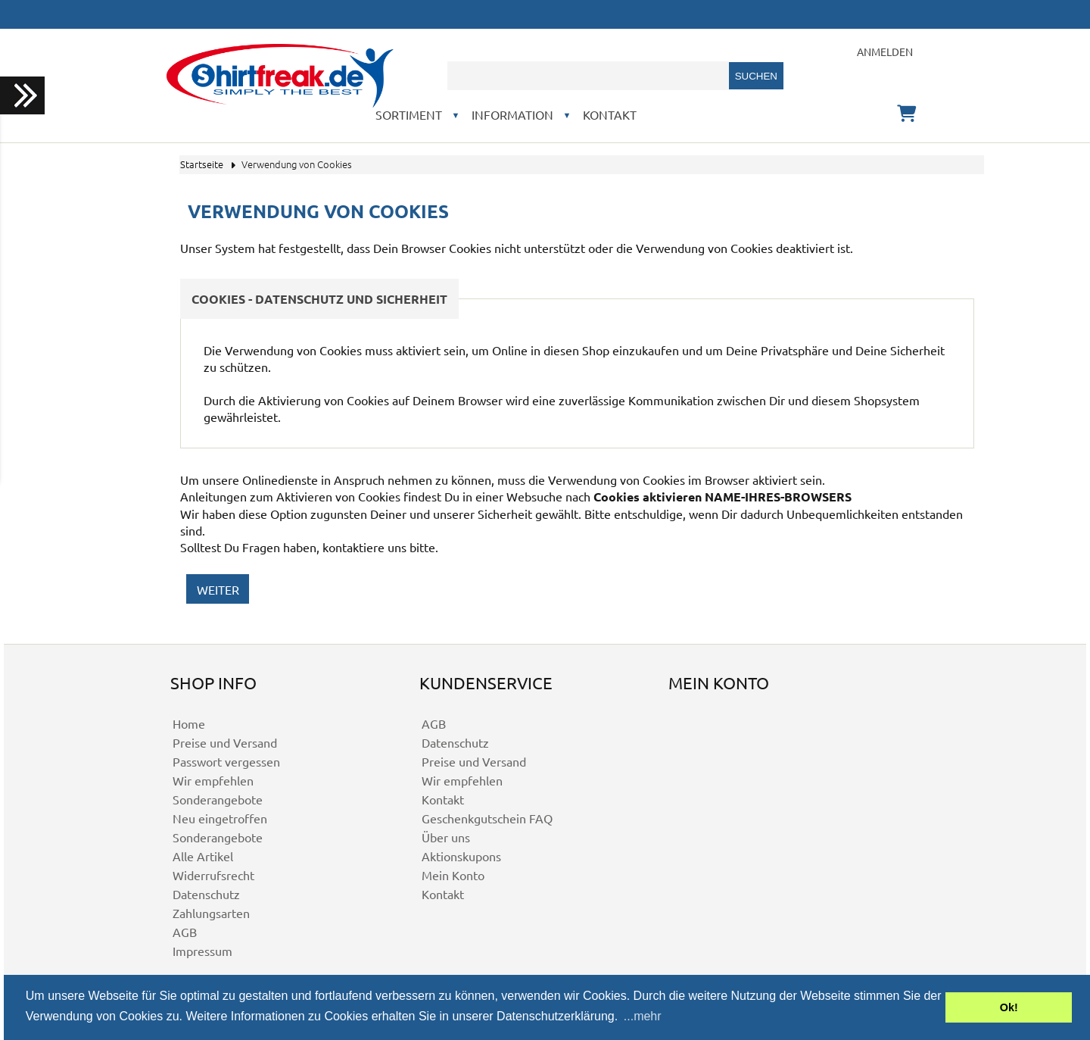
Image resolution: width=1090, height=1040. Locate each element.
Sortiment (408, 114)
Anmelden (885, 51)
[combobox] (588, 75)
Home (189, 723)
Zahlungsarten (211, 912)
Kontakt (610, 114)
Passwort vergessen (226, 761)
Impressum (202, 950)
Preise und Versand (225, 742)
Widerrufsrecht (213, 874)
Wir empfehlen (213, 780)
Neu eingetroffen (220, 818)
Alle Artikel (203, 856)
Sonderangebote (218, 799)
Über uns (446, 837)
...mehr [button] (643, 1016)
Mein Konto (453, 874)
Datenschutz (206, 893)
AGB (185, 931)
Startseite (201, 164)
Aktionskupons (461, 856)
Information (512, 114)
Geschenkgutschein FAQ (487, 818)
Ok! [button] (1009, 1007)
